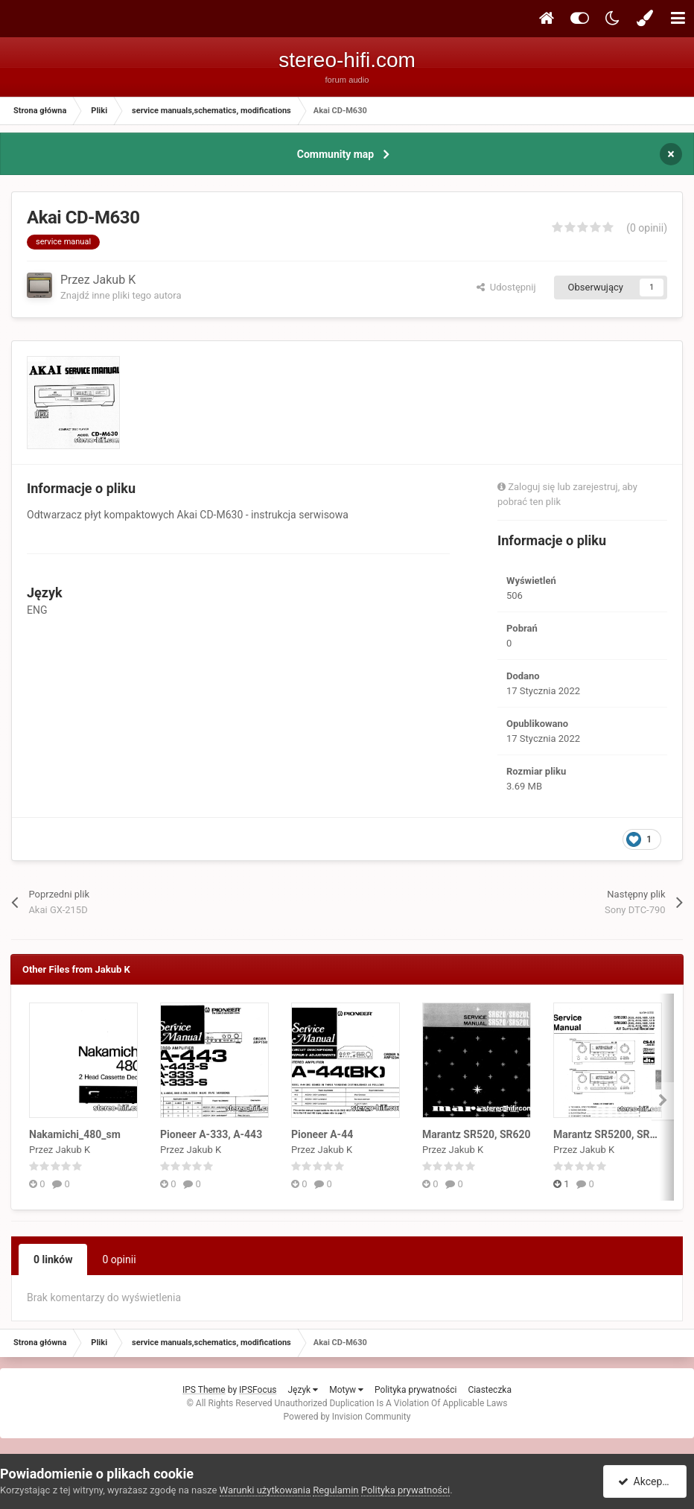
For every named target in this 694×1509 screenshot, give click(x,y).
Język (302, 1390)
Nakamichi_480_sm (75, 1134)
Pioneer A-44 (322, 1134)
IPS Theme (204, 1390)
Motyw (346, 1390)
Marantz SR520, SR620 (476, 1134)
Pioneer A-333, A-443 (211, 1134)
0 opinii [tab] (119, 1259)
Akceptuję (647, 1481)
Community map (335, 154)
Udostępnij (506, 287)
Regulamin (335, 1490)
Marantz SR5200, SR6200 (613, 1134)
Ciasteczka (490, 1390)
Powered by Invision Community (347, 1416)
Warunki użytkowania (265, 1490)
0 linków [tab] (53, 1259)
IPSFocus (257, 1390)
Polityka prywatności (415, 1390)
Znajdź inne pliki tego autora (120, 295)
